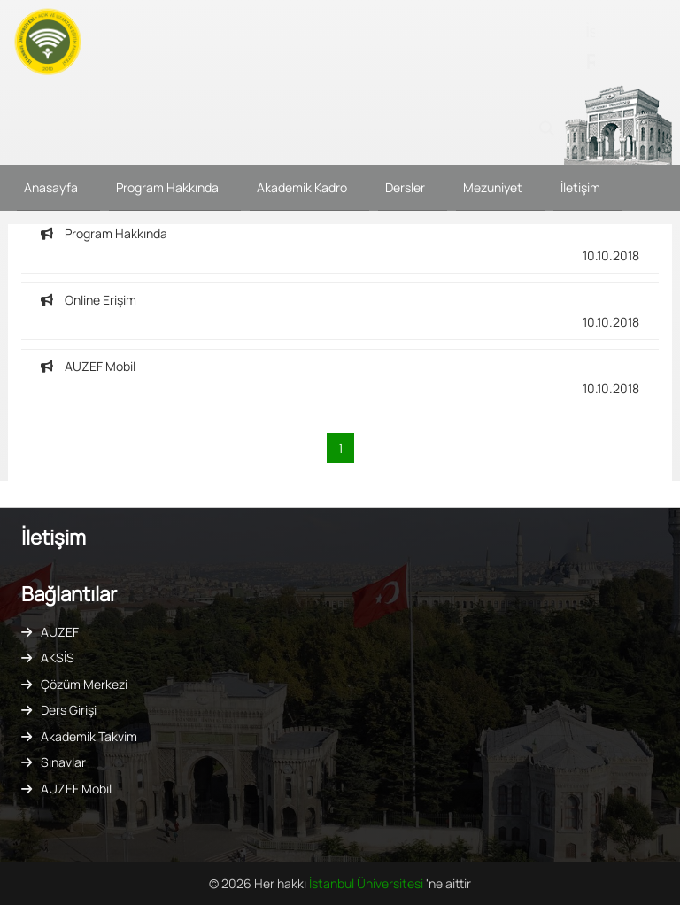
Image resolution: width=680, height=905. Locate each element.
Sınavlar (63, 762)
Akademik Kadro (302, 187)
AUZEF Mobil (76, 788)
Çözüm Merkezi (84, 684)
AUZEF (60, 631)
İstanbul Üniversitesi (367, 883)
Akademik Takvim (89, 736)
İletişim (580, 187)
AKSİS (57, 657)
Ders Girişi (69, 709)
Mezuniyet (492, 187)
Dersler (405, 187)
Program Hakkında (167, 187)
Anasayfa (51, 187)
